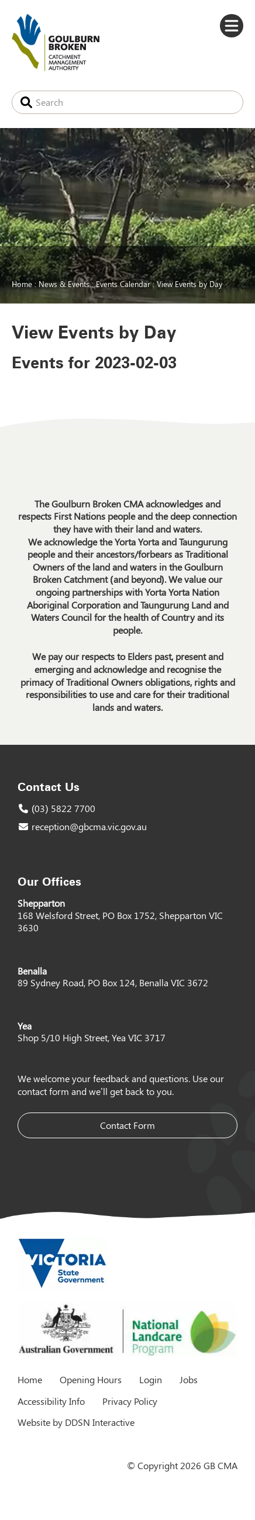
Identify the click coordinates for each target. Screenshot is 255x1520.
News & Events (64, 283)
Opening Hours (91, 1379)
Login (150, 1379)
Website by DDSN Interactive (76, 1422)
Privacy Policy (129, 1401)
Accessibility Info (51, 1401)
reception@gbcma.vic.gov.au (89, 826)
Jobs (189, 1379)
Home (22, 283)
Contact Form (127, 1125)
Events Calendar (123, 283)
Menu (231, 25)
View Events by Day (189, 283)
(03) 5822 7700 (63, 808)
